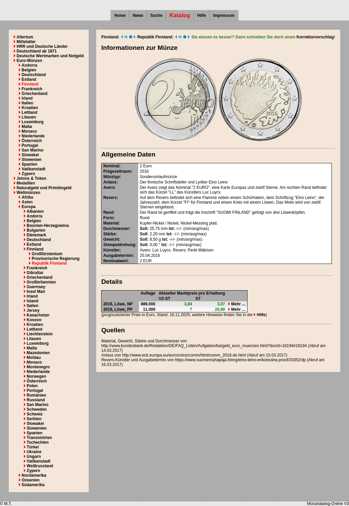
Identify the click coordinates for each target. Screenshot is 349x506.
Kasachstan (38, 315)
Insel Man (36, 291)
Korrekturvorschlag (315, 37)
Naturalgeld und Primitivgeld (43, 187)
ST (197, 298)
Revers (110, 197)
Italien (27, 103)
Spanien (29, 164)
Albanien (35, 211)
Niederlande (33, 136)
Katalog (179, 15)
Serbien (34, 418)
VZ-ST (164, 298)
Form (108, 217)
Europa (28, 206)
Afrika (27, 197)
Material (110, 223)
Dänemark (36, 235)
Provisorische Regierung (55, 258)
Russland (36, 400)
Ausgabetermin (117, 255)
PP (129, 309)
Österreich (32, 140)
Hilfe (201, 15)
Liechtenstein (39, 334)
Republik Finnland (49, 263)
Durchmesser (116, 228)
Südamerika (33, 484)
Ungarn (34, 456)
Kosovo (34, 319)
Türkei (33, 447)
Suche (156, 15)
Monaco (29, 131)
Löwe (120, 304)
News (138, 15)
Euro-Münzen (29, 60)
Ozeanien (30, 480)
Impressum (224, 15)
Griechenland (34, 93)
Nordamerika (34, 475)
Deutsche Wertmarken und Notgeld (50, 56)
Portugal (30, 145)
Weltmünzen (28, 192)
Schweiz (34, 414)
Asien (27, 202)
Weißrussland (40, 466)
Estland (29, 79)
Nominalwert (115, 261)
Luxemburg (32, 122)
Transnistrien (39, 437)
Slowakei (30, 155)
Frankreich (32, 89)
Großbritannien (41, 282)
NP (130, 304)
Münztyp (111, 176)
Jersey (33, 310)
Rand (108, 212)
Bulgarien (36, 230)
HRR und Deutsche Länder (42, 46)
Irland (27, 98)
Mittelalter (26, 41)
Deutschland (34, 74)
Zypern (28, 173)
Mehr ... (236, 304)
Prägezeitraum (117, 171)
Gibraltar (35, 272)
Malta (27, 126)
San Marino (32, 150)
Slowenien (31, 159)
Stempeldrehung (119, 244)
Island (32, 301)
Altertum (24, 37)
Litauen (29, 117)
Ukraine (34, 451)
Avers (108, 187)
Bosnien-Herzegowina (48, 225)
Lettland (29, 112)
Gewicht (111, 239)
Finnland (30, 84)
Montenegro (38, 367)
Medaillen (25, 183)
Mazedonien (38, 352)
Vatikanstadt (33, 169)
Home (119, 15)
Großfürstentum (47, 253)
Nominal (111, 166)
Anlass (109, 182)
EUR (147, 261)
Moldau (34, 357)
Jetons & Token (31, 178)
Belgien (29, 70)
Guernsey (36, 286)
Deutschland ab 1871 (36, 51)
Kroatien (30, 107)
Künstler (111, 250)
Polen (32, 385)
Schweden (36, 409)
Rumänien (36, 395)
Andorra (29, 65)
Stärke (109, 234)
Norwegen (36, 376)
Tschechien (37, 442)
